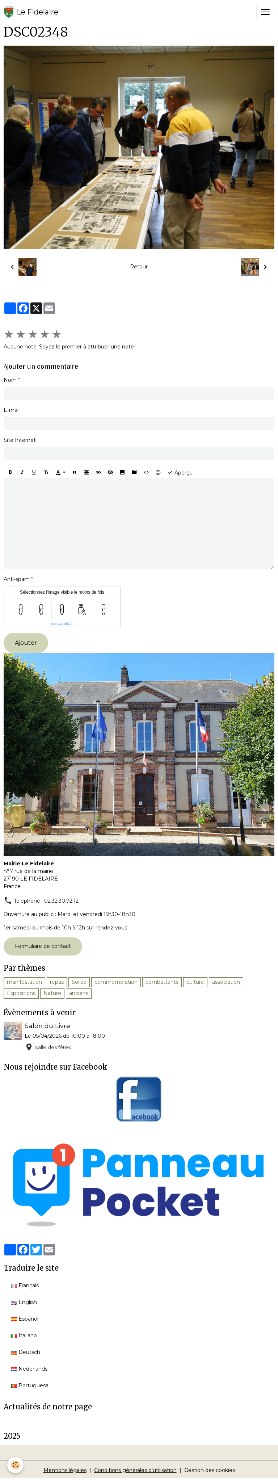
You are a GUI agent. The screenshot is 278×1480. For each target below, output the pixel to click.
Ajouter (26, 642)
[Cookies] (15, 1465)
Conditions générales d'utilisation (135, 1470)
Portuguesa (30, 1385)
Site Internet (20, 440)
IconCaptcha (60, 624)
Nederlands (29, 1369)
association (226, 982)
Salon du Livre (47, 1025)
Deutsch (25, 1352)
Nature (52, 993)
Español (24, 1319)
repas (57, 982)
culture (195, 982)
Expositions (21, 993)
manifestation (24, 982)
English (24, 1302)
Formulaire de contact (43, 946)
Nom (10, 380)
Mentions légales (65, 1470)
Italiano (24, 1335)
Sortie (79, 982)
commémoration (116, 982)
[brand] (31, 12)
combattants (162, 982)
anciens (78, 993)
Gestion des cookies (209, 1470)
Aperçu (180, 472)
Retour (139, 266)
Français (25, 1285)
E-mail (12, 410)
